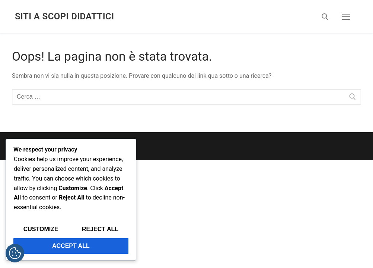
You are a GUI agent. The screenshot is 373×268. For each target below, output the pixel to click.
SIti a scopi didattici (64, 16)
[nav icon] (346, 17)
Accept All (71, 246)
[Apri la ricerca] (325, 16)
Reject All (100, 229)
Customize (40, 229)
